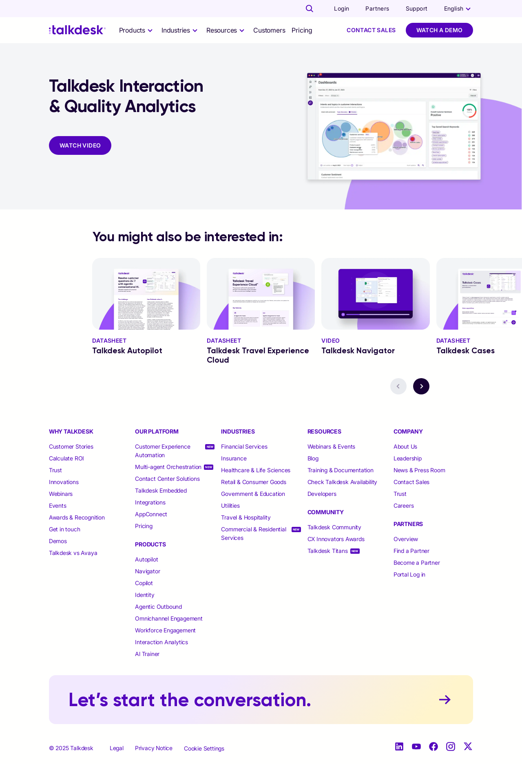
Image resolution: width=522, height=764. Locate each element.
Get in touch (64, 529)
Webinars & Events (331, 446)
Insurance (233, 458)
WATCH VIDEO (80, 145)
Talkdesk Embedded (161, 490)
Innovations (64, 481)
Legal (117, 747)
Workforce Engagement (165, 630)
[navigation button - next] (421, 386)
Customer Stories (71, 446)
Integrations (151, 502)
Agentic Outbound (158, 606)
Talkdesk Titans (327, 550)
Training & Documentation (340, 470)
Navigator (147, 571)
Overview (406, 538)
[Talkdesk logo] (77, 30)
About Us (405, 446)
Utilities (230, 505)
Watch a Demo (439, 29)
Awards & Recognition (77, 517)
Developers (321, 493)
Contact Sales (371, 29)
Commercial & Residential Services (253, 533)
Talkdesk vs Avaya (73, 552)
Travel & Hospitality (245, 517)
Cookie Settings (204, 748)
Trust (55, 470)
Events (57, 505)
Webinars (61, 493)
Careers (404, 505)
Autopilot (147, 559)
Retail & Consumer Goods (253, 481)
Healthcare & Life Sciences (255, 470)
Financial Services (244, 446)
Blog (313, 458)
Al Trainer (147, 653)
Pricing (302, 30)
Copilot (144, 582)
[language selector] (458, 8)
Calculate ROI (66, 458)
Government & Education (253, 493)
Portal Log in (409, 574)
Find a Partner (411, 550)
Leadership (408, 458)
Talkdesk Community (334, 527)
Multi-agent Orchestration (168, 466)
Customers (269, 30)
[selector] (137, 30)
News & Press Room (419, 470)
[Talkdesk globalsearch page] (309, 8)
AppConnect (152, 514)
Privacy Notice (154, 747)
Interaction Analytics (161, 642)
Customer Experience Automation (162, 450)
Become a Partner (417, 562)
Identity (144, 594)
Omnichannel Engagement (169, 618)
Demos (58, 540)
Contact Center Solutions (167, 478)
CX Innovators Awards (336, 538)
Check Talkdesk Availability (342, 481)
